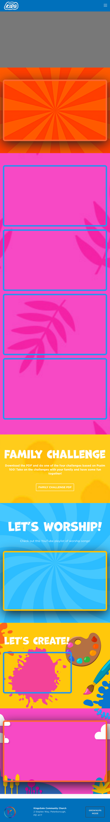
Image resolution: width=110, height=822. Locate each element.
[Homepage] (9, 812)
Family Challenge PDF (55, 487)
